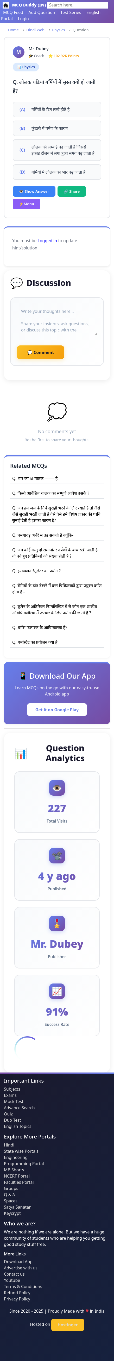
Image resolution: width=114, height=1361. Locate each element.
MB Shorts (14, 1170)
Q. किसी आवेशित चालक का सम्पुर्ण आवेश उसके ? (50, 493)
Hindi (9, 1145)
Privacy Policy (17, 1299)
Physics (58, 29)
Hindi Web (35, 29)
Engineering (16, 1157)
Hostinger (68, 1325)
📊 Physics (26, 66)
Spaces (10, 1201)
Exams (10, 1095)
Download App (18, 1261)
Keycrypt (12, 1213)
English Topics (17, 1126)
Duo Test (12, 1120)
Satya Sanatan (17, 1207)
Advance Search (19, 1108)
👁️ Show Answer (34, 191)
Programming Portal (24, 1163)
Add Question (41, 12)
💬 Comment (40, 352)
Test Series (70, 12)
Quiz (8, 1114)
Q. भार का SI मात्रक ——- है (35, 478)
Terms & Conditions (23, 1286)
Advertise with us (20, 1268)
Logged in (47, 240)
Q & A (9, 1194)
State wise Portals (21, 1151)
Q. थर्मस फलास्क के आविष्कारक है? (39, 627)
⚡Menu (26, 203)
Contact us (14, 1274)
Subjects (12, 1089)
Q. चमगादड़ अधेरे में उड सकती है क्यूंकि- (42, 535)
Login (23, 18)
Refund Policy (17, 1293)
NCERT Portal (17, 1176)
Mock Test (13, 1101)
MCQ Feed (13, 12)
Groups (11, 1188)
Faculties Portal (19, 1182)
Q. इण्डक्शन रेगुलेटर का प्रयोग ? (36, 571)
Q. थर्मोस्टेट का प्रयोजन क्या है (34, 642)
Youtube (12, 1280)
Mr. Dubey (38, 48)
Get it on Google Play (57, 710)
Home (13, 29)
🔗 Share (72, 191)
